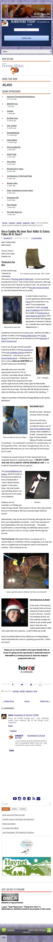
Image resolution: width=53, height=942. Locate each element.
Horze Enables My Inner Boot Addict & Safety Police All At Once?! (25, 233)
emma (10, 715)
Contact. (10, 111)
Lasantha (41, 938)
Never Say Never (9, 824)
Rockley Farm (12, 118)
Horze (28, 302)
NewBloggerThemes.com (39, 940)
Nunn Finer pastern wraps (40, 429)
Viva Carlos (11, 162)
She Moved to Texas (15, 169)
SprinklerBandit (13, 133)
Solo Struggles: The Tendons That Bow (18, 832)
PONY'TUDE (11, 154)
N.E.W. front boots (8, 341)
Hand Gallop (12, 140)
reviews (12, 223)
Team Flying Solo (21, 930)
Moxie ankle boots (29, 336)
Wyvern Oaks (12, 183)
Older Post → (45, 701)
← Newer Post (8, 701)
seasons (26, 223)
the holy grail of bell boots (22, 279)
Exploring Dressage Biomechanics (21, 97)
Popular (5, 809)
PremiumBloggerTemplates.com (16, 940)
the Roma (43, 338)
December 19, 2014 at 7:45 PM (26, 715)
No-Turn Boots (27, 350)
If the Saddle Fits (13, 147)
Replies (13, 731)
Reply (10, 726)
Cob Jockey (12, 126)
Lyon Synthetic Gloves (15, 352)
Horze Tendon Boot (9, 358)
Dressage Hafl (13, 198)
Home (4, 223)
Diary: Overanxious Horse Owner (20, 190)
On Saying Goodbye (10, 828)
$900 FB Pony (12, 104)
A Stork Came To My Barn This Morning (18, 819)
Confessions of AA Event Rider (19, 176)
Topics (14, 809)
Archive (23, 809)
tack (33, 223)
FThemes (18, 938)
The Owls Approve (14, 212)
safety (18, 223)
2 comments (37, 238)
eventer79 (8, 238)
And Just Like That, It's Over (13, 815)
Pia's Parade (12, 205)
